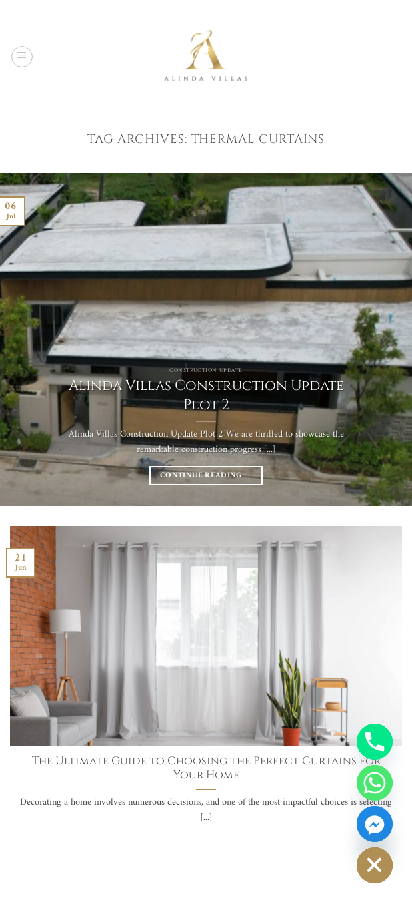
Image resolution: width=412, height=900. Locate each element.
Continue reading (206, 475)
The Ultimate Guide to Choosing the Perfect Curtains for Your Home (206, 768)
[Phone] (375, 742)
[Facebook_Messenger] (375, 824)
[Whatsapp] (375, 783)
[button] (22, 56)
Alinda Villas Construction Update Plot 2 (206, 395)
